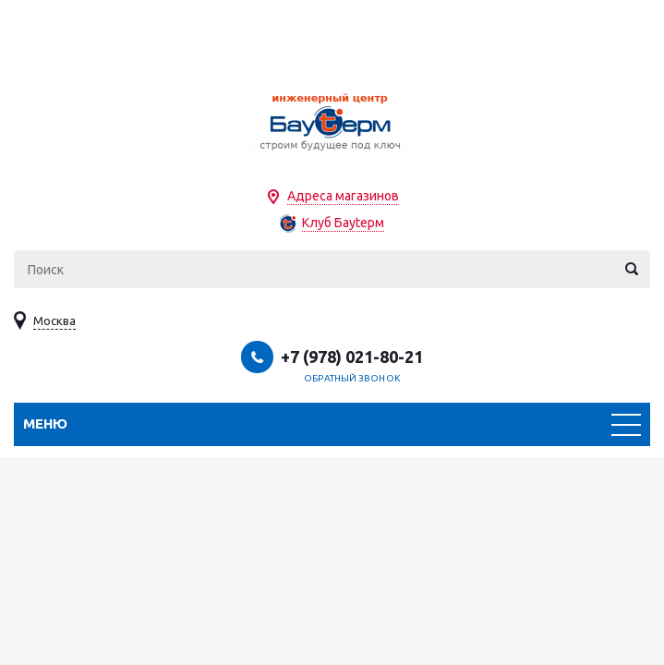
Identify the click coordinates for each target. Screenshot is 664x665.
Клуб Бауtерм (343, 222)
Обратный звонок (352, 378)
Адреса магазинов (343, 195)
